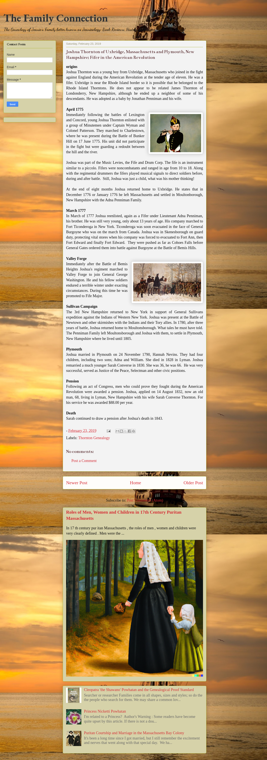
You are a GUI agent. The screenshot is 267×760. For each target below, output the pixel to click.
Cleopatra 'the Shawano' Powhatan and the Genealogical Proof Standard (139, 690)
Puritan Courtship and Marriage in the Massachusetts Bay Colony (134, 733)
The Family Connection (55, 18)
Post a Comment (84, 461)
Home (135, 482)
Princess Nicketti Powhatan (105, 711)
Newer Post (76, 482)
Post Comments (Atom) (145, 500)
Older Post (193, 482)
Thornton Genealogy (94, 438)
